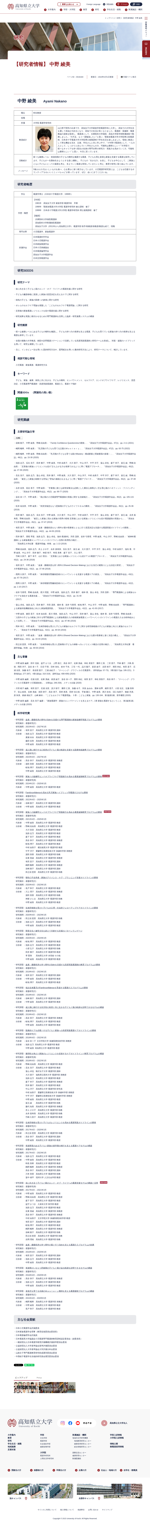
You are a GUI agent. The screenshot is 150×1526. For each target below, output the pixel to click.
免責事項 (81, 1510)
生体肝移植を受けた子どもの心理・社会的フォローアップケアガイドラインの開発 (62, 908)
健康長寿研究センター (82, 1444)
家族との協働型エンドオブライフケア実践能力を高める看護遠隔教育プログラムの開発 (64, 776)
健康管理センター (79, 1456)
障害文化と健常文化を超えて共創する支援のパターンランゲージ (54, 931)
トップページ (110, 18)
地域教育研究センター (82, 1441)
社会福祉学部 (45, 1444)
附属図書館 (76, 1458)
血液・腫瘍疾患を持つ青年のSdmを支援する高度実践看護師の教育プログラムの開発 (63, 965)
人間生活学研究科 (47, 1458)
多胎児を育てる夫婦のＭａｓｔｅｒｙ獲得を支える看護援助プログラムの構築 (60, 1291)
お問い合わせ (93, 1510)
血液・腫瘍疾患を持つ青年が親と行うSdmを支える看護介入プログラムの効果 (60, 1245)
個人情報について (67, 1510)
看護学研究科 (45, 1456)
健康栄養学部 (45, 1447)
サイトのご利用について (47, 1510)
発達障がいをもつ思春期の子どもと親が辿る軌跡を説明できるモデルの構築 (59, 1268)
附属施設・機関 (135, 9)
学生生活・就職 (114, 9)
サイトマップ (107, 1510)
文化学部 (43, 1438)
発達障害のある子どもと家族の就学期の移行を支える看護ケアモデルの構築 (59, 1146)
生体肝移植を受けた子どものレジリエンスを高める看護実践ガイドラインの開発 (61, 1123)
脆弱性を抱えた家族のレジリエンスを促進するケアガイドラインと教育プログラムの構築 (65, 1054)
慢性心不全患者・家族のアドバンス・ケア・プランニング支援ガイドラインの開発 (62, 878)
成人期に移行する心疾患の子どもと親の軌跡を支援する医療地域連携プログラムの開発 (64, 750)
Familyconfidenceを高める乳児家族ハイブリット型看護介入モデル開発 (57, 793)
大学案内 (52, 9)
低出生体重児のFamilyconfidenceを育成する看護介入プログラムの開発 (57, 988)
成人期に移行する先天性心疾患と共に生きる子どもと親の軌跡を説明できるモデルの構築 (65, 1007)
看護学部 (43, 1441)
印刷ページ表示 (129, 77)
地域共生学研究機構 (80, 1438)
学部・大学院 (69, 9)
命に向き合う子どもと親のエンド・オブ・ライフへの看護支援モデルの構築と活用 (62, 1183)
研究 (97, 9)
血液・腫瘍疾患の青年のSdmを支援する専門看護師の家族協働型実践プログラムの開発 (64, 720)
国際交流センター (79, 1453)
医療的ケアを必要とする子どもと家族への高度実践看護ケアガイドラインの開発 (61, 1030)
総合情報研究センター (82, 1447)
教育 (85, 9)
